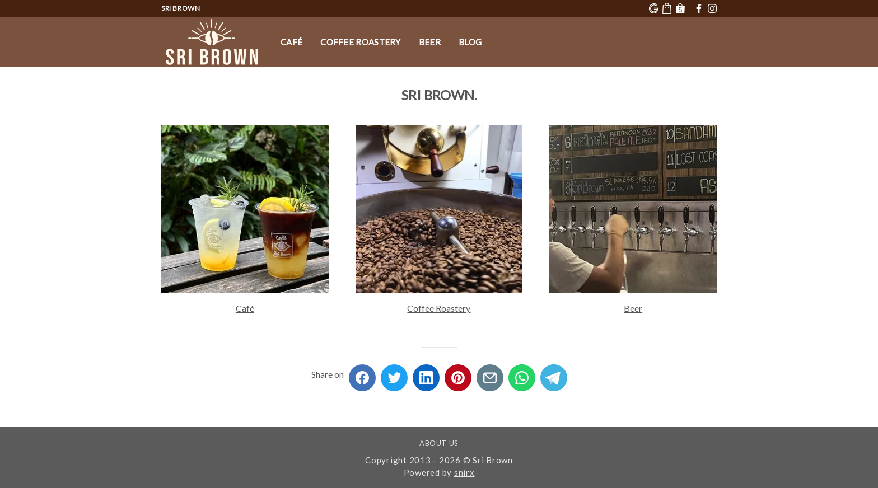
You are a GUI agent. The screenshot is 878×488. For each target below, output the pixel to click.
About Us (439, 443)
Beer (430, 42)
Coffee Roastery (360, 42)
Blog (470, 42)
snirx (464, 472)
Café (291, 42)
